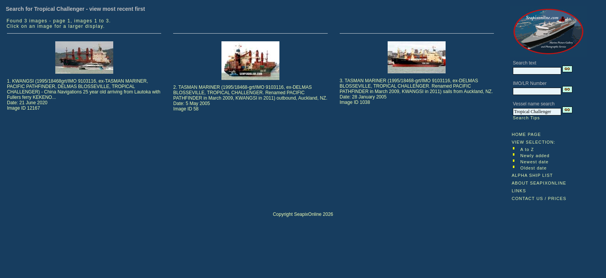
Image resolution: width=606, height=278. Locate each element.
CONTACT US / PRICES (539, 198)
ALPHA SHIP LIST (532, 175)
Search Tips (526, 117)
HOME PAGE (526, 134)
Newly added (535, 155)
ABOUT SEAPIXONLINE (539, 183)
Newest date (534, 161)
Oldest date (533, 168)
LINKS (519, 190)
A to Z (527, 149)
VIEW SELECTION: (533, 142)
